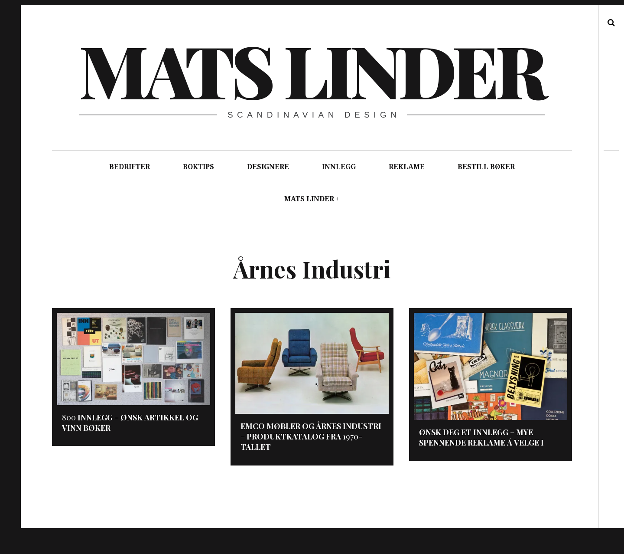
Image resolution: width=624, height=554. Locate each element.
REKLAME (407, 167)
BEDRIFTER (129, 167)
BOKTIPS (198, 167)
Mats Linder (311, 69)
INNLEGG (339, 167)
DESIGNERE (268, 167)
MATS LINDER (309, 199)
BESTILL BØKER (486, 167)
